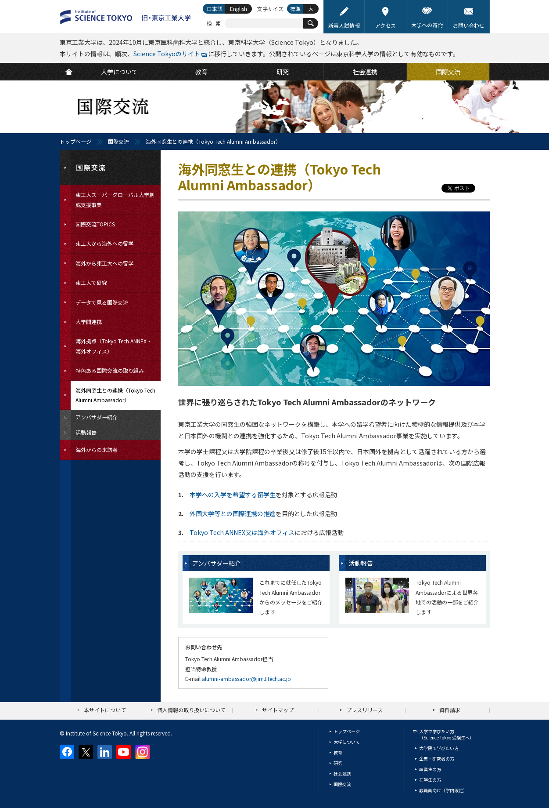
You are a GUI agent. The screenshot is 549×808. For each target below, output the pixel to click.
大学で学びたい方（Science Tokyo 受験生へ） (446, 734)
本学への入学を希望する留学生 (233, 494)
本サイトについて (105, 709)
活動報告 (360, 563)
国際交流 (118, 141)
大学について (347, 742)
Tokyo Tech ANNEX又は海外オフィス (242, 532)
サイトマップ (278, 709)
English (238, 8)
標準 (295, 8)
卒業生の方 (430, 769)
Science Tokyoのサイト (166, 53)
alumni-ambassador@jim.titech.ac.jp (246, 678)
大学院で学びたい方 (439, 748)
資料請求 (449, 709)
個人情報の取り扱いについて (191, 709)
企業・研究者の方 (436, 758)
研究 (338, 763)
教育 (338, 752)
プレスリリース (364, 709)
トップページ (75, 141)
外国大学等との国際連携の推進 (233, 513)
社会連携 (342, 773)
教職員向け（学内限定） (443, 790)
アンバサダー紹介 (216, 563)
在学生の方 (430, 779)
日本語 (214, 8)
